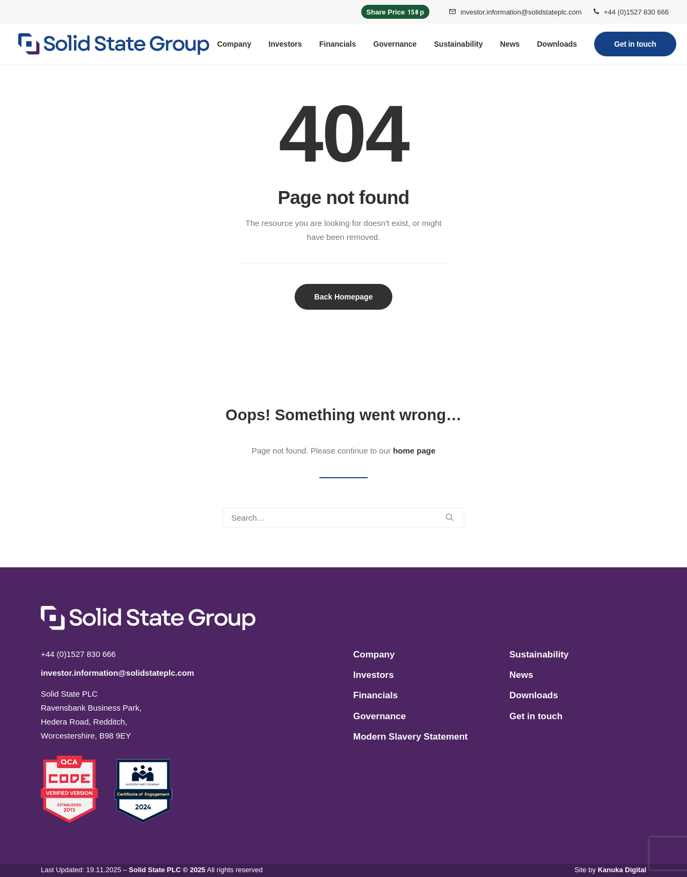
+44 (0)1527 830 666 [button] (636, 12)
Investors (285, 44)
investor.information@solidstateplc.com (521, 12)
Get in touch (535, 716)
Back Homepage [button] (344, 297)
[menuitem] (515, 12)
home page (414, 450)
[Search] (343, 517)
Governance (394, 44)
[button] (449, 517)
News (510, 44)
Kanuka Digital (622, 870)
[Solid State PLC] (113, 44)
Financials (337, 44)
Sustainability (458, 44)
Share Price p (396, 12)
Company (234, 44)
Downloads (557, 44)
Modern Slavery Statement (410, 737)
